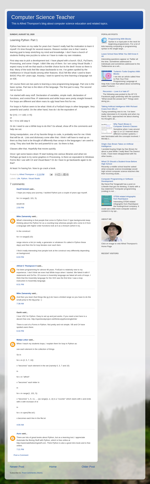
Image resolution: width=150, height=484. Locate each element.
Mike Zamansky (24, 216)
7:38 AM (20, 304)
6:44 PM (20, 331)
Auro (19, 433)
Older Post (88, 466)
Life (18, 178)
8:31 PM (20, 284)
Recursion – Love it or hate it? (116, 91)
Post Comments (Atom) (32, 473)
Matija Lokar (22, 340)
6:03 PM (20, 257)
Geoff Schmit (23, 189)
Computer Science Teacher (43, 17)
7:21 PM (20, 449)
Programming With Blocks (119, 39)
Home (53, 466)
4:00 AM (20, 425)
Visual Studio (34, 178)
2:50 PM (20, 208)
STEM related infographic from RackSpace (124, 197)
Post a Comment (21, 455)
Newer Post (17, 466)
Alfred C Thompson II (27, 266)
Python (24, 178)
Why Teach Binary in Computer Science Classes (125, 125)
